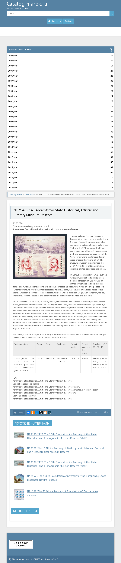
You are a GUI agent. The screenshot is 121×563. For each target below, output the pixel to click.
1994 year (60, 66)
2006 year (60, 126)
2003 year (60, 111)
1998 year (60, 86)
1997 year (60, 81)
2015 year (60, 172)
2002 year (60, 106)
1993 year (60, 60)
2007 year (60, 132)
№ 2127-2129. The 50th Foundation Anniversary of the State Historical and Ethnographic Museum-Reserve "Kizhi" (62, 464)
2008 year (60, 137)
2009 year (60, 142)
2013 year (60, 162)
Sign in (54, 21)
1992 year (60, 55)
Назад (18, 412)
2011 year (60, 152)
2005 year (60, 121)
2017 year (60, 182)
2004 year (60, 116)
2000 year (60, 96)
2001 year (60, 101)
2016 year (60, 177)
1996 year (60, 76)
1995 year (60, 71)
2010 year (60, 147)
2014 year (60, 167)
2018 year (60, 187)
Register (68, 21)
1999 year (60, 91)
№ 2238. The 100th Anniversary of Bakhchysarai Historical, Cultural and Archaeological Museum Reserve (65, 450)
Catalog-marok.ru (60, 6)
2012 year (60, 157)
